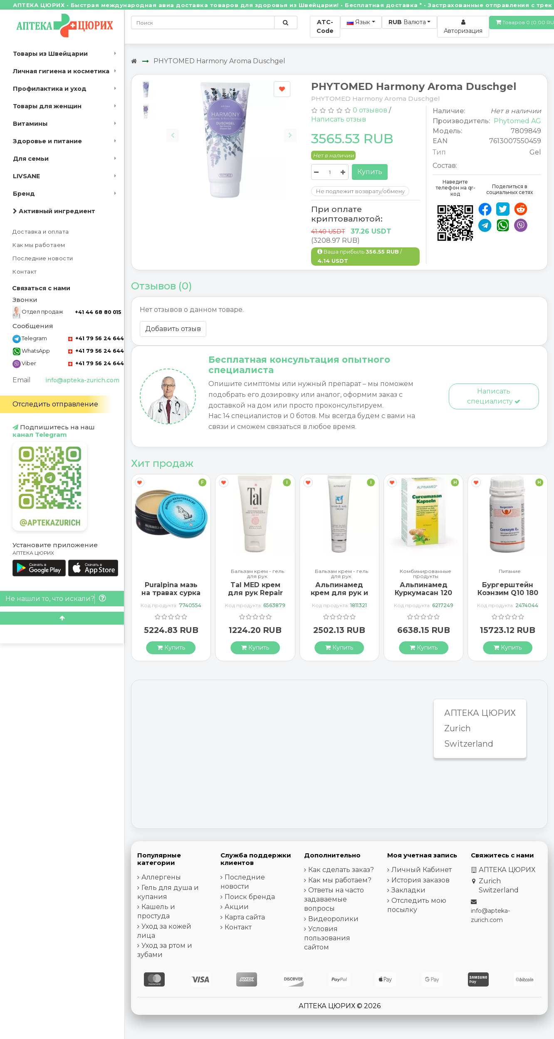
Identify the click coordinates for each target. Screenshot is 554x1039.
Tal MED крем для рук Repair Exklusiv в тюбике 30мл (255, 597)
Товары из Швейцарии (50, 53)
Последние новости (42, 258)
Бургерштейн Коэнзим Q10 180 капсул (507, 593)
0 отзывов (370, 110)
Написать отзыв (338, 119)
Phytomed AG (517, 121)
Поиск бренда (250, 897)
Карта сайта (245, 917)
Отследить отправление (55, 404)
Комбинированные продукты (425, 574)
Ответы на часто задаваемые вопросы (334, 899)
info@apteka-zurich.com (82, 380)
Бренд (24, 193)
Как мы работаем (38, 245)
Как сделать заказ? (341, 870)
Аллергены (161, 877)
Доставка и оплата (40, 232)
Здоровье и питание (47, 141)
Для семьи (31, 158)
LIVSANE (26, 176)
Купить (369, 172)
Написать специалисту (493, 396)
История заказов (420, 880)
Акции (237, 907)
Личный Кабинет (421, 870)
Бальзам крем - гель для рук (257, 574)
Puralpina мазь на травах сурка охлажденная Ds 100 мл (171, 597)
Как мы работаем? (339, 880)
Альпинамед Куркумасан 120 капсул (423, 593)
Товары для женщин (47, 106)
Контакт (24, 272)
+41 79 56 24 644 (96, 338)
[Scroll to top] (62, 618)
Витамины (30, 123)
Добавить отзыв (173, 329)
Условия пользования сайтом (327, 938)
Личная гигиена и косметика (61, 71)
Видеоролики (333, 919)
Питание (510, 571)
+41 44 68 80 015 (98, 312)
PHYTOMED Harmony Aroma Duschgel (219, 61)
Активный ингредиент (54, 211)
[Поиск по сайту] (285, 22)
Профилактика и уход (50, 88)
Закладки (408, 890)
